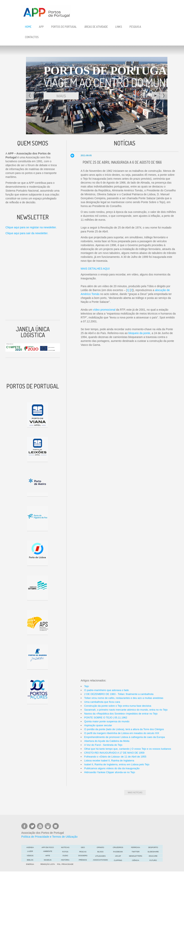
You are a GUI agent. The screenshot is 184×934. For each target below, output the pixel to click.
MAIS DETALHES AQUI (95, 268)
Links (118, 27)
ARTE (47, 856)
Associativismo (100, 860)
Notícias (65, 847)
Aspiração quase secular (98, 725)
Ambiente (47, 851)
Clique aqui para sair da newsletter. (26, 233)
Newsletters (135, 856)
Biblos (30, 860)
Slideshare (153, 852)
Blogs (100, 852)
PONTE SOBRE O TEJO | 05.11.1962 (105, 717)
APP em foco (48, 847)
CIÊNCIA (135, 860)
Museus (48, 860)
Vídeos (30, 856)
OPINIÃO (100, 847)
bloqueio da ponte (139, 333)
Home (28, 27)
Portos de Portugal (64, 27)
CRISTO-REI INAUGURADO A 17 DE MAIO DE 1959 (114, 752)
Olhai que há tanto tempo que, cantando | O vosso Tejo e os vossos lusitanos (127, 748)
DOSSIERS (83, 856)
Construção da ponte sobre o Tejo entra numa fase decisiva (117, 705)
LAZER (30, 851)
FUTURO (153, 860)
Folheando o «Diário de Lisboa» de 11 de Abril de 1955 (115, 756)
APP (41, 27)
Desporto (153, 847)
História (65, 860)
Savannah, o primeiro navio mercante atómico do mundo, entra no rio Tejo (126, 709)
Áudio (65, 856)
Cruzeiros (118, 847)
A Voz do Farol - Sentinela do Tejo (103, 744)
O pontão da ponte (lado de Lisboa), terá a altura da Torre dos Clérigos (124, 729)
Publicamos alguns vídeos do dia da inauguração (111, 768)
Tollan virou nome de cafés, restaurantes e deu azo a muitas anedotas (123, 697)
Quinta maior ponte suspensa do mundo (106, 721)
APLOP (118, 856)
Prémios (83, 860)
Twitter (135, 852)
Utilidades (100, 856)
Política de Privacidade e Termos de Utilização (49, 836)
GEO (83, 847)
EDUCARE (153, 856)
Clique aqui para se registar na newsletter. (30, 227)
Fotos (65, 852)
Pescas (83, 852)
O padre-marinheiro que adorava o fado (106, 690)
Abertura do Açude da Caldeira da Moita (106, 740)
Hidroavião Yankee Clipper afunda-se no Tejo (109, 772)
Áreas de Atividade (96, 27)
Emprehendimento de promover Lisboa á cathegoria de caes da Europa (124, 737)
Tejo (86, 686)
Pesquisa (135, 27)
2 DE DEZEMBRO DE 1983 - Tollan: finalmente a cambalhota (119, 694)
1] (128, 290)
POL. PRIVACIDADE (65, 864)
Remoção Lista (47, 864)
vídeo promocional (104, 309)
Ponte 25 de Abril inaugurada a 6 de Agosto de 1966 (122, 162)
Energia (30, 864)
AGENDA (30, 847)
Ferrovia (135, 847)
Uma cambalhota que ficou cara (102, 701)
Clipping (118, 860)
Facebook (118, 852)
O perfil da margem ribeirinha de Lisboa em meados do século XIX (121, 733)
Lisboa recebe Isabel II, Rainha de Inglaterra (109, 760)
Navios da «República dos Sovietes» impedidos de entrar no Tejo (121, 713)
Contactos (32, 37)
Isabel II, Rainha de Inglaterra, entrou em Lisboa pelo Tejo (116, 764)
